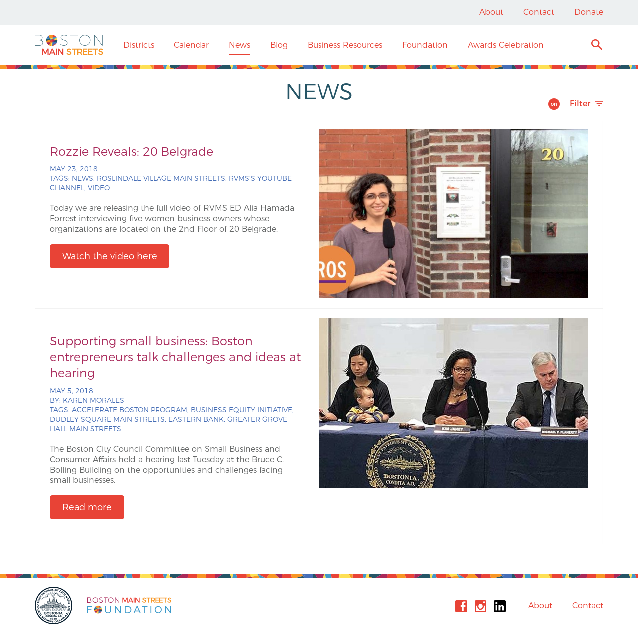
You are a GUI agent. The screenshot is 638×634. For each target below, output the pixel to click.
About (491, 12)
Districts (138, 45)
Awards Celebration (506, 45)
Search (596, 46)
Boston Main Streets (69, 45)
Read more (87, 507)
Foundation (425, 45)
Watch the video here (109, 256)
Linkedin (500, 606)
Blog (279, 45)
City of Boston (55, 605)
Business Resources (345, 45)
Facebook (461, 606)
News (239, 45)
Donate (588, 12)
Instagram (480, 606)
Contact (538, 12)
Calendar (191, 45)
